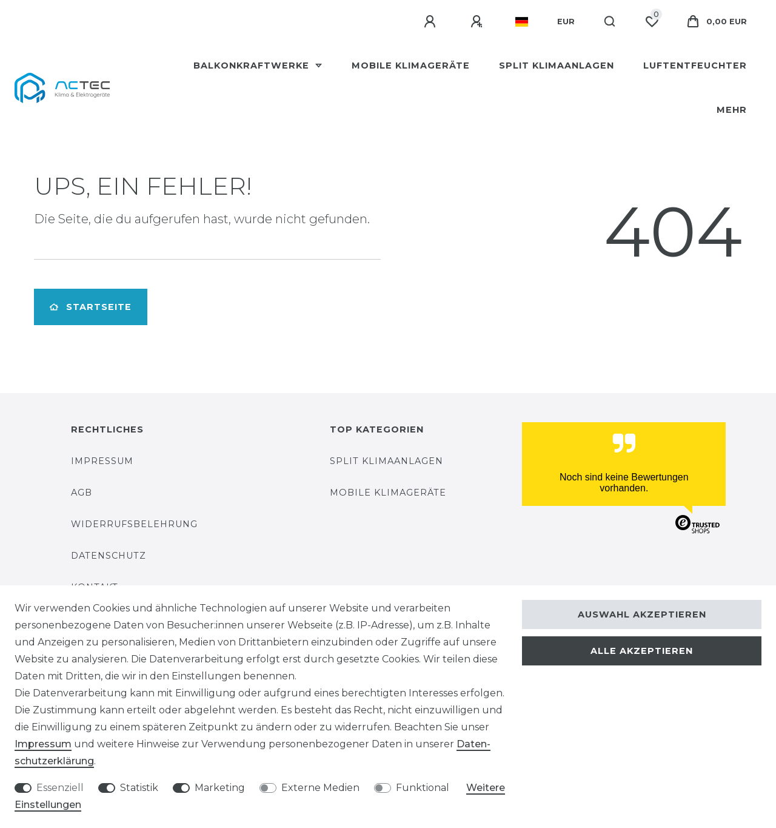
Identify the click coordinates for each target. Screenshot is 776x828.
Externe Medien (320, 787)
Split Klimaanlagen (556, 65)
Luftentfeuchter (695, 65)
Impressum (102, 461)
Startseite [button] (91, 306)
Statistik (139, 787)
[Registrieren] (478, 22)
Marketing (220, 787)
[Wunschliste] (651, 22)
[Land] (522, 22)
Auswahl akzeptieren (642, 614)
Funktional (422, 787)
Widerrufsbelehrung (134, 524)
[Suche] (610, 22)
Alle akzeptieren (641, 650)
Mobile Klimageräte (411, 65)
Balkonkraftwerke (252, 65)
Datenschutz (108, 555)
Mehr (732, 109)
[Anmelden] (431, 22)
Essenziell (60, 787)
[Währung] (566, 22)
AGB (81, 492)
